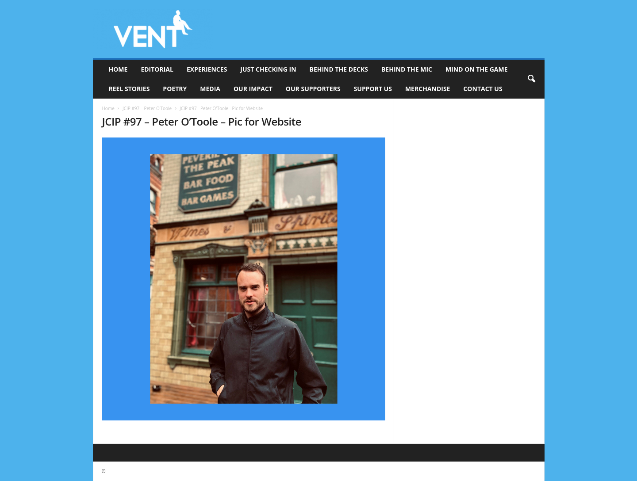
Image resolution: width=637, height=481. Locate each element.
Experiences (207, 69)
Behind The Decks (339, 69)
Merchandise (427, 88)
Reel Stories (129, 88)
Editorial (157, 69)
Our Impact (253, 88)
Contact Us (482, 88)
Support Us (373, 88)
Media (210, 88)
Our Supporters (313, 88)
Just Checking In (268, 69)
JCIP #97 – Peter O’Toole (147, 108)
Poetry (175, 88)
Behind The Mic (406, 69)
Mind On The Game (476, 69)
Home (118, 69)
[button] (531, 79)
